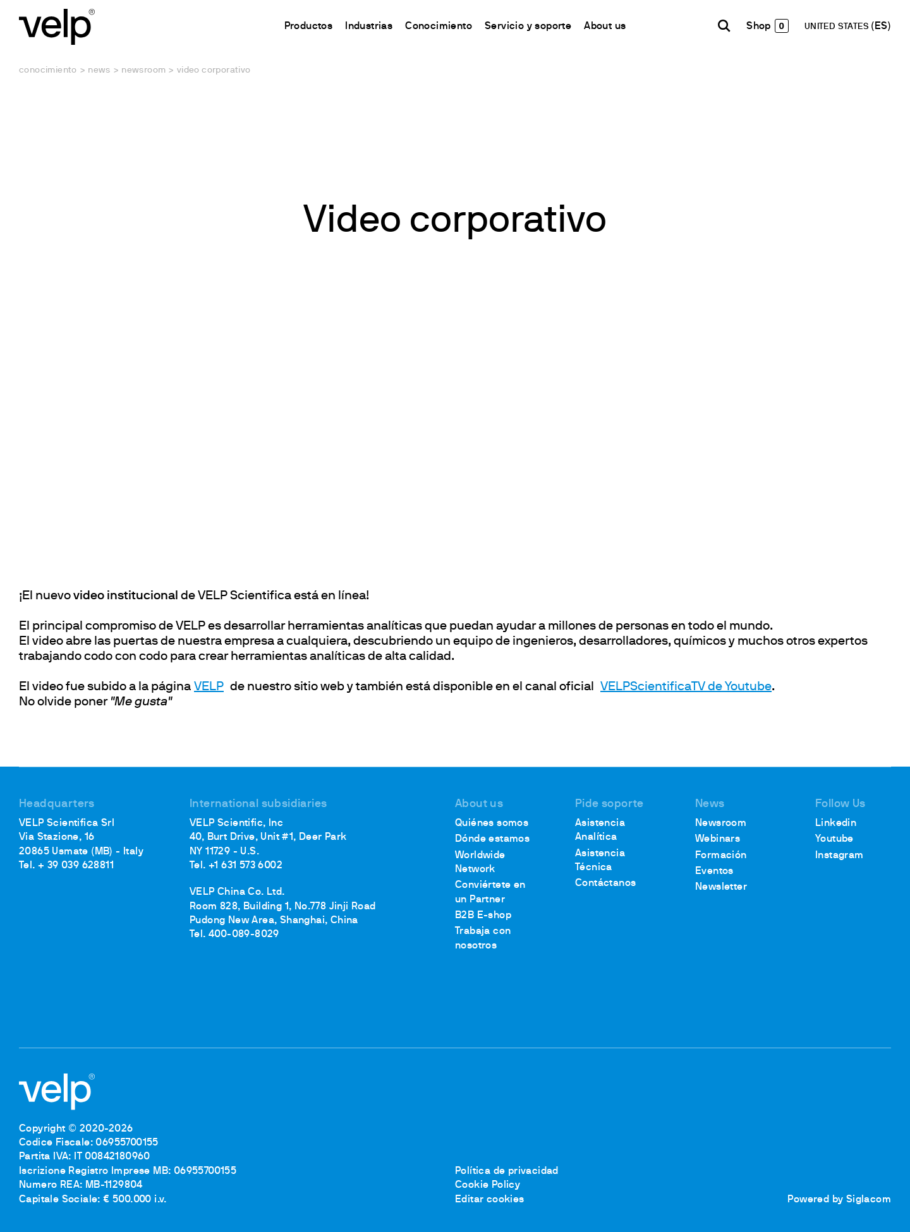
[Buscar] (724, 26)
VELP (209, 687)
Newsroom (143, 70)
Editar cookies (490, 1199)
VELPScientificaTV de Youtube (686, 687)
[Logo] (57, 25)
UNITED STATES (837, 27)
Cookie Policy (487, 1185)
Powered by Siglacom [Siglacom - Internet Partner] (839, 1199)
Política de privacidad (507, 1171)
